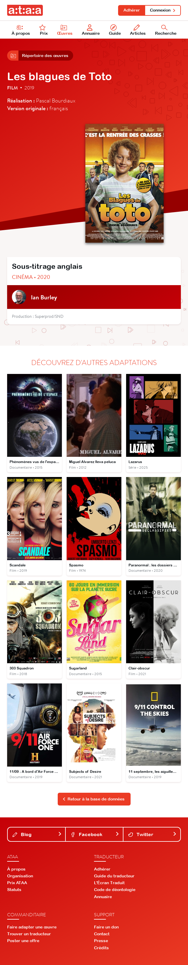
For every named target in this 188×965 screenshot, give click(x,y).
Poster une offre (23, 940)
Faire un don (106, 927)
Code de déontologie (114, 889)
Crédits (101, 947)
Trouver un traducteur (29, 933)
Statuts (14, 889)
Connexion (163, 10)
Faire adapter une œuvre (32, 927)
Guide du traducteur (114, 876)
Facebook (94, 834)
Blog (37, 834)
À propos (21, 30)
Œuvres (65, 30)
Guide (115, 30)
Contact (101, 933)
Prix (43, 30)
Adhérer (131, 10)
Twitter (152, 834)
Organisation (20, 876)
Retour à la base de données (93, 799)
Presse (101, 940)
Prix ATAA (17, 882)
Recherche (165, 30)
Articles (138, 30)
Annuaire (91, 30)
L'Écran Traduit (109, 882)
